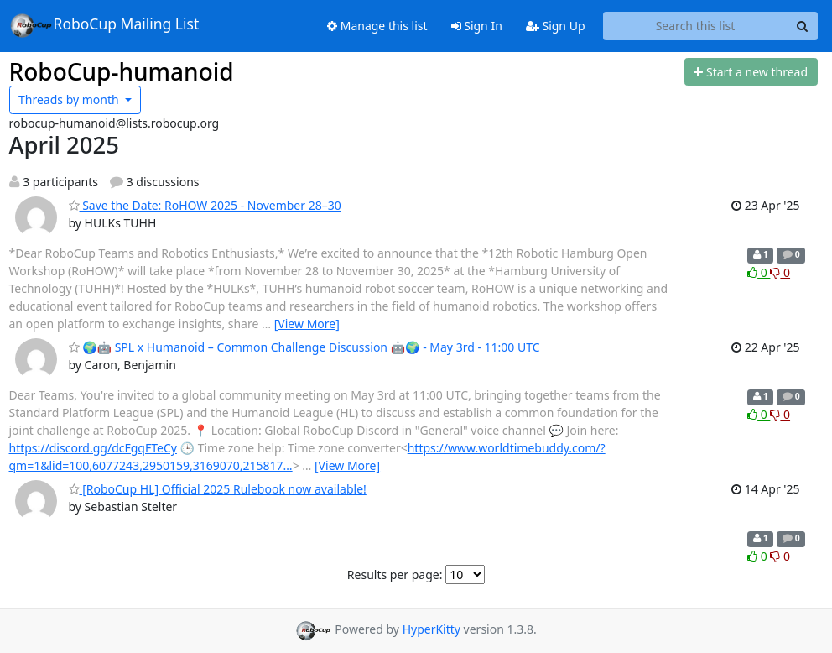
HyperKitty (431, 629)
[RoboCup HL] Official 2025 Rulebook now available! (218, 489)
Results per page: (395, 574)
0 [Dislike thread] (780, 272)
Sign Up (555, 26)
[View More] (307, 324)
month (70, 99)
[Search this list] (695, 26)
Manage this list (377, 26)
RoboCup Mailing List (104, 25)
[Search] (803, 26)
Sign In (476, 26)
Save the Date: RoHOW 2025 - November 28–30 (205, 205)
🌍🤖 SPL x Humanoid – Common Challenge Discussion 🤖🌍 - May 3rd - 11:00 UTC (304, 347)
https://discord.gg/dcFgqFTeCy (93, 448)
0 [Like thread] (758, 272)
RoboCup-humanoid (121, 71)
